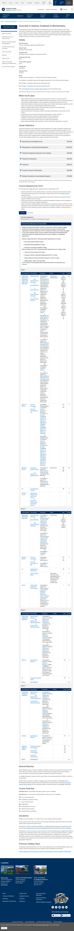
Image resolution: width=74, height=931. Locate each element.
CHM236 (44, 710)
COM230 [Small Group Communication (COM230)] (24, 749)
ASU (60, 89)
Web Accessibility (58, 921)
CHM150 (42, 311)
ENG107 (46, 566)
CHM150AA (43, 522)
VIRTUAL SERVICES (69, 3)
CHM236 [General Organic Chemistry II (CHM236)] (24, 692)
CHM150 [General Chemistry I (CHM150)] (24, 276)
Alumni (22, 2)
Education (4, 55)
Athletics (4, 2)
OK (4, 928)
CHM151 (42, 312)
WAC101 (42, 410)
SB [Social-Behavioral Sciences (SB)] (22, 488)
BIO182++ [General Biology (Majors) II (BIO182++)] (24, 735)
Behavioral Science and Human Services (7, 37)
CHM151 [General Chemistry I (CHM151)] (24, 280)
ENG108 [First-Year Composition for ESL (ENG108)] (23, 558)
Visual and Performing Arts (8, 66)
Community (29, 2)
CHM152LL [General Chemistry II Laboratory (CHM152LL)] (24, 518)
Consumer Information (8, 896)
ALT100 (42, 413)
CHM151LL (42, 521)
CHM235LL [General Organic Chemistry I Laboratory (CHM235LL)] (24, 618)
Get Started (41, 9)
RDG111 (42, 595)
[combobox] (64, 9)
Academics (20, 16)
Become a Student (30, 16)
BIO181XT (49, 738)
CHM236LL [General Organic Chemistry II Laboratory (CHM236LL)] (24, 693)
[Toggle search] (72, 9)
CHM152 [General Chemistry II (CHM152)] (24, 516)
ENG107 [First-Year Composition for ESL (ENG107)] (23, 406)
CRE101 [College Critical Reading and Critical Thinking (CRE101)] (23, 585)
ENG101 (46, 560)
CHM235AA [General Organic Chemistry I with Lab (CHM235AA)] (24, 619)
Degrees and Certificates (11, 21)
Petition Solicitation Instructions (41, 898)
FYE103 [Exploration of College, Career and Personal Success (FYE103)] (23, 494)
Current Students (56, 16)
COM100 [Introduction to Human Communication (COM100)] (24, 746)
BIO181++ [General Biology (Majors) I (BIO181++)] (24, 660)
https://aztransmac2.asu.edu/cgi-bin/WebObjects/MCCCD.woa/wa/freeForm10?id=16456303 (47, 828)
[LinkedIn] (66, 907)
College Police (23, 893)
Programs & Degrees (6, 16)
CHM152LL (44, 621)
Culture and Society (6, 51)
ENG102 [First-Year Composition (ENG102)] (23, 557)
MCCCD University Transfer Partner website (36, 89)
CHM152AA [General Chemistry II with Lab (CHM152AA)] (24, 515)
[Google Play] (66, 915)
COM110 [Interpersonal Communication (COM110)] (24, 747)
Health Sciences (6, 58)
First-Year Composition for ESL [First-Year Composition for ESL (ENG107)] (34, 411)
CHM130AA (43, 282)
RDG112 (47, 595)
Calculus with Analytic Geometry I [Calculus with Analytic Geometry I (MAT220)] (34, 469)
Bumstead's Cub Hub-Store (9, 901)
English (63, 9)
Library (16, 2)
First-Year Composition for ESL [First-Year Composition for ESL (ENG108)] (34, 563)
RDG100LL (42, 594)
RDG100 (42, 592)
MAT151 (46, 291)
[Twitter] (53, 907)
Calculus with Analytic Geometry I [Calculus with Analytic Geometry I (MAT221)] (34, 475)
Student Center (64, 193)
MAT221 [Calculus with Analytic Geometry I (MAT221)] (24, 469)
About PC (67, 16)
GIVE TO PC (56, 3)
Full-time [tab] (22, 213)
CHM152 (42, 554)
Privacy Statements (29, 921)
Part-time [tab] (30, 213)
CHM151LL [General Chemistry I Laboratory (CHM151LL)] (24, 277)
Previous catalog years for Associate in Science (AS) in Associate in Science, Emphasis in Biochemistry (45, 851)
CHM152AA (45, 622)
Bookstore (5, 898)
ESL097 (42, 409)
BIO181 (44, 738)
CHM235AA (45, 698)
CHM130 (47, 279)
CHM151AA (43, 524)
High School (50, 3)
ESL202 (42, 425)
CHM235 (44, 634)
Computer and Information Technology (8, 47)
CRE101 (56, 579)
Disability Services (24, 896)
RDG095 (42, 591)
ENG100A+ (42, 422)
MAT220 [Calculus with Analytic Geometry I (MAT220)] (24, 467)
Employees (37, 2)
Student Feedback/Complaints (43, 902)
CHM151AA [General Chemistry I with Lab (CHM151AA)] (24, 283)
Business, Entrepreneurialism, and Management (9, 42)
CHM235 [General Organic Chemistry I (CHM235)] (24, 616)
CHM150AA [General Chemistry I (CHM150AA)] (24, 279)
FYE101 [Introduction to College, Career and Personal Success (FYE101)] (23, 493)
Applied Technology (6, 33)
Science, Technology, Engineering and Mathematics (9, 62)
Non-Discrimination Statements (41, 894)
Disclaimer (22, 898)
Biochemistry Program (9, 27)
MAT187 (46, 470)
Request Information (51, 9)
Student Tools (44, 3)
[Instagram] (63, 907)
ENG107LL (42, 419)
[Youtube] (59, 907)
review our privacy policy (42, 925)
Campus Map (4, 885)
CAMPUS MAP (62, 3)
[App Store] (56, 915)
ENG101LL (42, 418)
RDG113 (43, 597)
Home (2, 21)
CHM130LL (44, 280)
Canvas (10, 2)
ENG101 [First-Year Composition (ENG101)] (23, 404)
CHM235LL (44, 696)
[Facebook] (56, 907)
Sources (33, 181)
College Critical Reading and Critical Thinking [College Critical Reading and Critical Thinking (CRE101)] (34, 587)
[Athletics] (61, 898)
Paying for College (43, 16)
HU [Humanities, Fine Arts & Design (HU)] (22, 569)
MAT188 (43, 472)
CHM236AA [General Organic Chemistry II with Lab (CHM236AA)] (24, 695)
